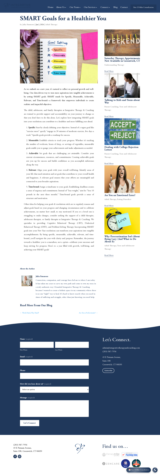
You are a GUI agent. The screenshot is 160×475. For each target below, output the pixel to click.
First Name (23, 350)
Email (26, 357)
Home (50, 8)
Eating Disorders (124, 199)
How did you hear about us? (35, 384)
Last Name (58, 350)
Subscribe (108, 370)
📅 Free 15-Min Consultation (140, 470)
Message (27, 398)
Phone (22, 371)
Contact (124, 8)
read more (109, 71)
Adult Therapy (51, 25)
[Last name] (72, 345)
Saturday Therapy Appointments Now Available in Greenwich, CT (122, 59)
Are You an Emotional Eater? (119, 195)
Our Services (89, 8)
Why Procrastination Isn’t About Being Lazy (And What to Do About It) (122, 239)
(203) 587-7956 (109, 352)
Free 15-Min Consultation (143, 7)
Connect (104, 8)
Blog (115, 8)
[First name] (37, 345)
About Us (60, 8)
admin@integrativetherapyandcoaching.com (121, 348)
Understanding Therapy (114, 65)
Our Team (74, 8)
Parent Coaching (111, 107)
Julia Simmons (28, 25)
